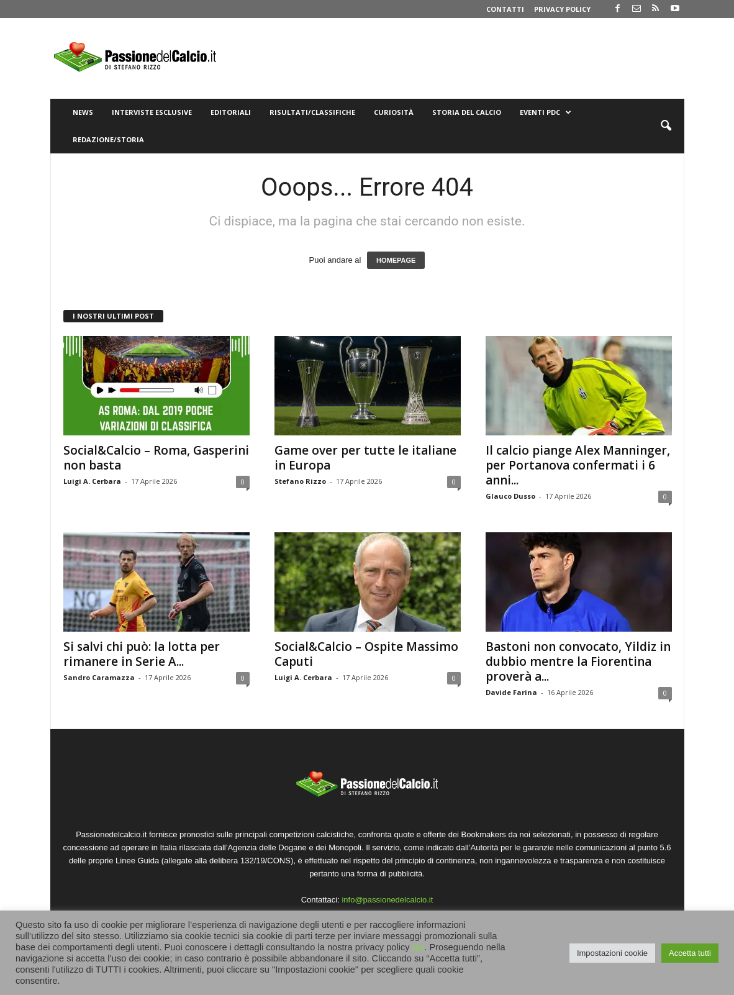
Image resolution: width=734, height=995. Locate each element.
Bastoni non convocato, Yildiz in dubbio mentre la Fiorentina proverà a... (578, 661)
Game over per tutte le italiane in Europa (365, 457)
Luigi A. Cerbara (92, 481)
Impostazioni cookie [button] (612, 953)
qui (418, 947)
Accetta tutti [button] (690, 953)
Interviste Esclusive (152, 112)
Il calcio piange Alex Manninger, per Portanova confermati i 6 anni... (578, 465)
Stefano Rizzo (300, 481)
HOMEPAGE (395, 260)
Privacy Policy (562, 9)
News (83, 112)
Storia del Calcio (466, 112)
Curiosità (394, 112)
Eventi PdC (545, 112)
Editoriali (231, 112)
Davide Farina (511, 692)
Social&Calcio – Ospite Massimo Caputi (366, 654)
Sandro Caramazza (99, 677)
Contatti (505, 9)
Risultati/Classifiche (312, 112)
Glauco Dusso (510, 496)
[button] (665, 126)
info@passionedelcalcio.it (387, 899)
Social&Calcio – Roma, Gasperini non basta (156, 457)
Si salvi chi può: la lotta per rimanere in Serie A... (141, 654)
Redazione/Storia (108, 139)
